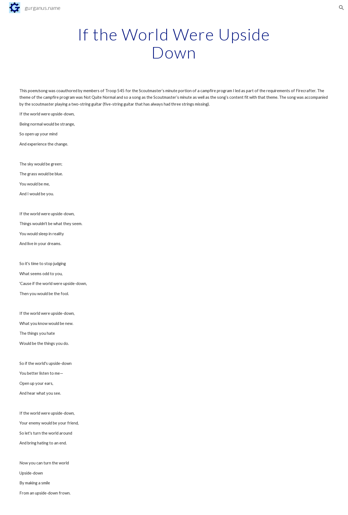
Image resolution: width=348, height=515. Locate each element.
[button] (341, 7)
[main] (174, 43)
